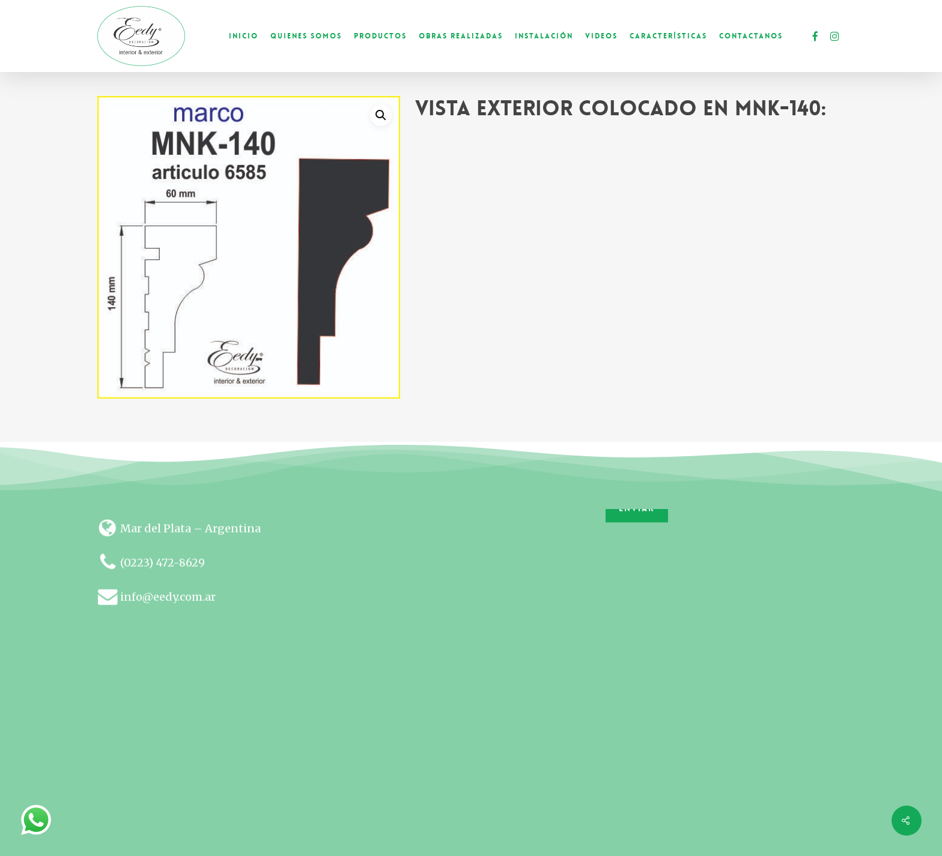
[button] (381, 115)
